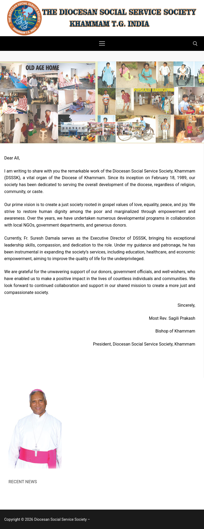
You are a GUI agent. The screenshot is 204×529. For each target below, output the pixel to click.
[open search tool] (195, 43)
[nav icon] (102, 43)
